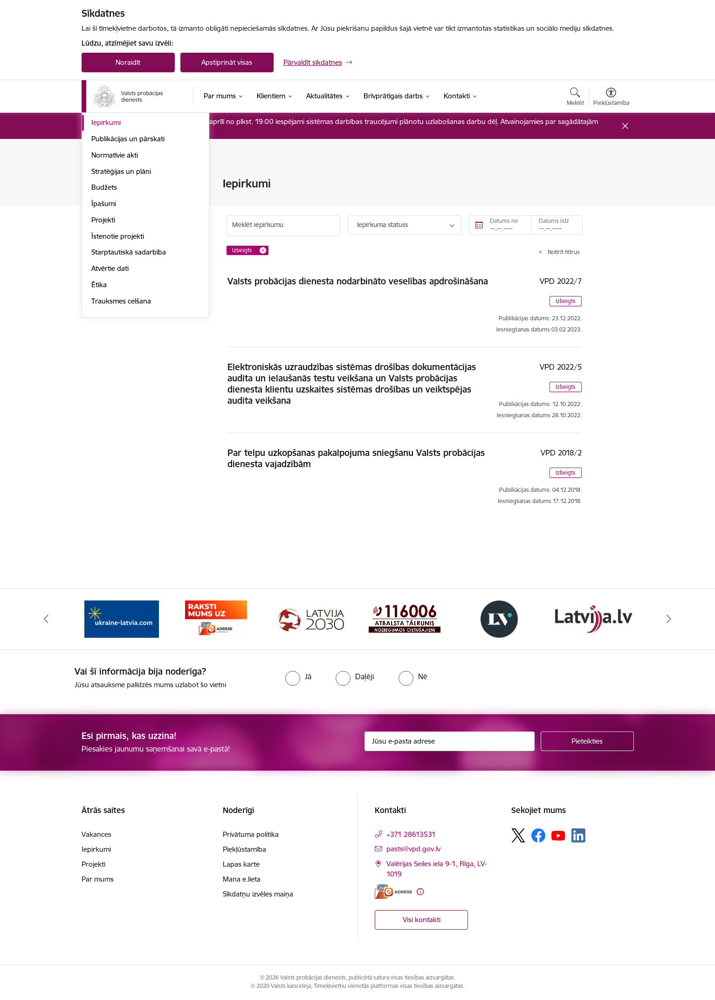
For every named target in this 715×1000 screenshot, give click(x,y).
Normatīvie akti (114, 281)
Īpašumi (103, 329)
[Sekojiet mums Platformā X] (518, 835)
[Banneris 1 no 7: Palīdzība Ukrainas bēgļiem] (121, 618)
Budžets (104, 314)
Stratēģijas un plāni (121, 297)
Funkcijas (105, 216)
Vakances (106, 232)
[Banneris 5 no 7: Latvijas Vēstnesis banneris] (499, 618)
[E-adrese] (393, 891)
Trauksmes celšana (121, 427)
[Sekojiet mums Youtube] (558, 835)
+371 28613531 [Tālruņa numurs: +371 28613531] (411, 834)
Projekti (103, 346)
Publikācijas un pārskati (128, 265)
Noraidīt (128, 62)
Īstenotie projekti (117, 362)
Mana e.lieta (242, 879)
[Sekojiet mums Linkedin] (578, 835)
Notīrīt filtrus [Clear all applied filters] (564, 251)
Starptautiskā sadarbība (128, 378)
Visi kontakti (421, 919)
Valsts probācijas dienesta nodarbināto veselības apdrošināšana (357, 281)
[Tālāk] (669, 619)
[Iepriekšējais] (46, 619)
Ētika (99, 411)
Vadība (102, 184)
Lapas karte (241, 864)
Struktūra (106, 200)
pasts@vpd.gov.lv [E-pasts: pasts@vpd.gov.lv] (413, 848)
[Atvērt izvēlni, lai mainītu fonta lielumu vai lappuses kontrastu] (611, 98)
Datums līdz (554, 220)
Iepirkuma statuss (382, 225)
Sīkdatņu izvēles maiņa (258, 894)
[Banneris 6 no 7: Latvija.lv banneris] (593, 618)
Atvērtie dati (110, 394)
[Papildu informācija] (420, 891)
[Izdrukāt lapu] (610, 179)
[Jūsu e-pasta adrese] (449, 741)
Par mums (98, 879)
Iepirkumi (106, 249)
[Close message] (625, 126)
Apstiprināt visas (226, 62)
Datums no (504, 220)
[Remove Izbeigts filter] (263, 250)
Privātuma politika (251, 834)
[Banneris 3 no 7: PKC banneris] (310, 618)
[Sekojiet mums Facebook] (538, 835)
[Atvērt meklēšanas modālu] (575, 98)
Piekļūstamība (244, 849)
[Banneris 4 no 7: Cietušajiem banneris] (404, 618)
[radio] (298, 676)
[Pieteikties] (587, 741)
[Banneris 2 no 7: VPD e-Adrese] (216, 618)
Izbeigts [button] (566, 300)
